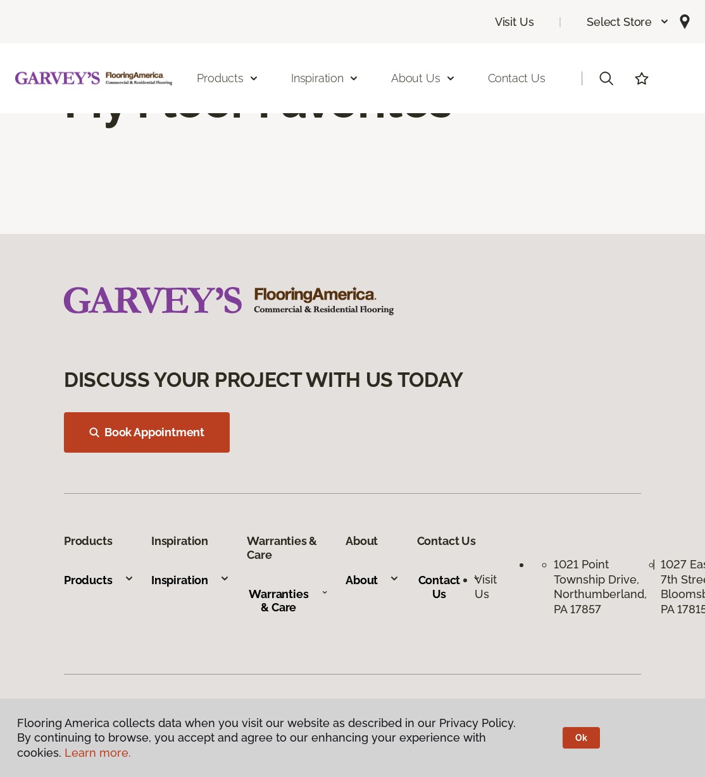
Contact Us (517, 78)
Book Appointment (146, 432)
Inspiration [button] (325, 78)
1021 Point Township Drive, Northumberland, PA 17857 (600, 586)
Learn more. (98, 752)
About (372, 580)
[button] (628, 22)
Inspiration (190, 580)
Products (99, 580)
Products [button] (228, 78)
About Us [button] (423, 78)
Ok (581, 738)
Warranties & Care (288, 601)
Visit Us (514, 21)
